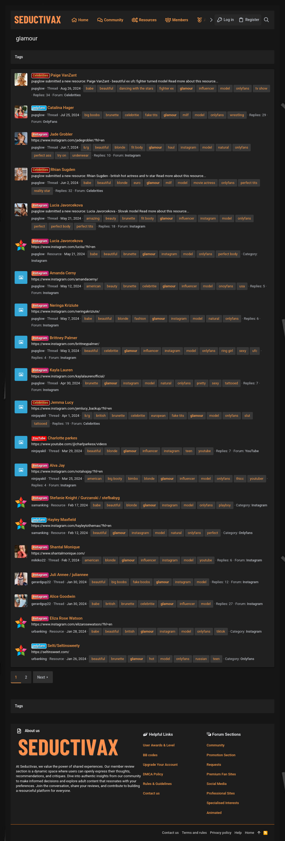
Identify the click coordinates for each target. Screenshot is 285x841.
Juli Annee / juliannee (59, 574)
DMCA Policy (153, 774)
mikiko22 (38, 560)
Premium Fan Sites (221, 774)
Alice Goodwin (53, 596)
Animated (214, 813)
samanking (39, 505)
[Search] (266, 19)
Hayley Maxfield (53, 519)
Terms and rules (194, 833)
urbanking (39, 631)
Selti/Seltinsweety (55, 645)
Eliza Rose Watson (56, 618)
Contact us (151, 793)
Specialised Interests (223, 803)
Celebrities (72, 95)
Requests (214, 765)
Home (249, 833)
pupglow (38, 88)
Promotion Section (221, 755)
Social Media (217, 784)
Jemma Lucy (52, 402)
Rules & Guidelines (157, 784)
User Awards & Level (159, 745)
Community (215, 745)
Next (41, 677)
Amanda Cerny (53, 273)
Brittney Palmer (54, 337)
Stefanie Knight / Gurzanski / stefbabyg (75, 497)
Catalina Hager (52, 107)
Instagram (133, 155)
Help (238, 833)
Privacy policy (220, 833)
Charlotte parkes (54, 438)
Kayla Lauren (52, 370)
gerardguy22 (41, 582)
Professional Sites (221, 793)
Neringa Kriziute (54, 305)
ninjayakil (38, 416)
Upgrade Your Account (160, 765)
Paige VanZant (54, 75)
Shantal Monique (55, 547)
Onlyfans (245, 533)
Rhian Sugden (53, 169)
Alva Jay (48, 465)
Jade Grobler (52, 134)
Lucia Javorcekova (57, 205)
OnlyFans (50, 122)
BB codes (150, 755)
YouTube (252, 451)
